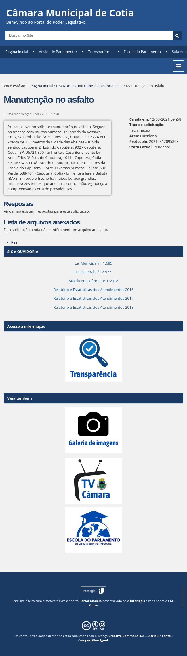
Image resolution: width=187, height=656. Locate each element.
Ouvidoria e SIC (110, 85)
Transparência (100, 51)
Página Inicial (16, 51)
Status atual (140, 146)
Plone (93, 605)
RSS (14, 242)
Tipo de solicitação (146, 124)
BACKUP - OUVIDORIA (74, 85)
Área (133, 135)
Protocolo (138, 141)
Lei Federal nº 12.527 (93, 271)
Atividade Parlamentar (58, 51)
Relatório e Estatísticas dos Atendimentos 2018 (93, 307)
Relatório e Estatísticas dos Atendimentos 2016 (93, 289)
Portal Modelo (90, 601)
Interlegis (137, 601)
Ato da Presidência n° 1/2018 (93, 280)
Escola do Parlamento (142, 51)
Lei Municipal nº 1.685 (93, 263)
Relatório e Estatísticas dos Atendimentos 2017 (93, 298)
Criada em (138, 119)
